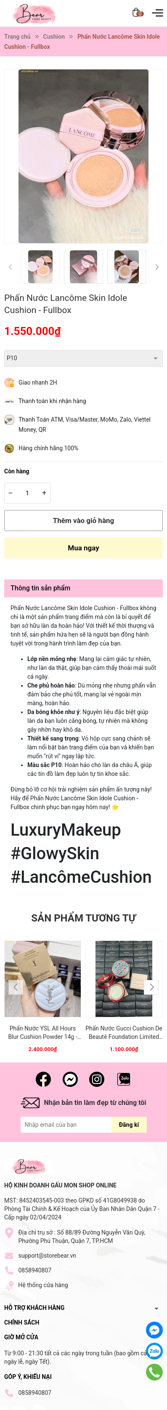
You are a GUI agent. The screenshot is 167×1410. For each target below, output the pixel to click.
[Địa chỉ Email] (84, 1125)
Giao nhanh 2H (38, 382)
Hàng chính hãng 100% (48, 448)
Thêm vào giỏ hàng (83, 520)
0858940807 (34, 1270)
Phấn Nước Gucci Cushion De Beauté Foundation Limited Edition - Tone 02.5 (123, 1033)
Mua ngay (83, 548)
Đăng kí (129, 1124)
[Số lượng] (27, 493)
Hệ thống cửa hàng (43, 1285)
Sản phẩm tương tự (83, 918)
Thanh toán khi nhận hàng (52, 401)
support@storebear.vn (47, 1255)
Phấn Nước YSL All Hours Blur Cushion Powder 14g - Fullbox (42, 1033)
